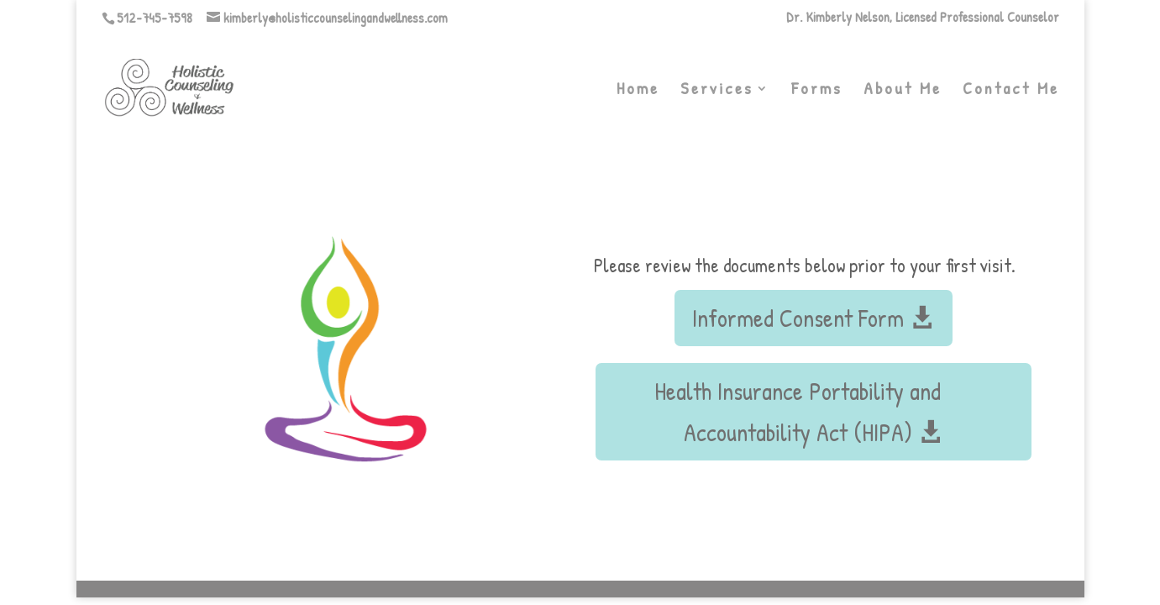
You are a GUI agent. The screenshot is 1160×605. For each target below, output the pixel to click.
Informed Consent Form (798, 318)
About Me (902, 90)
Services (716, 90)
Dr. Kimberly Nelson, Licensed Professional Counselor (922, 18)
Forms (816, 90)
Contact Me (1011, 90)
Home (638, 90)
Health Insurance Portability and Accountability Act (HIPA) (797, 412)
